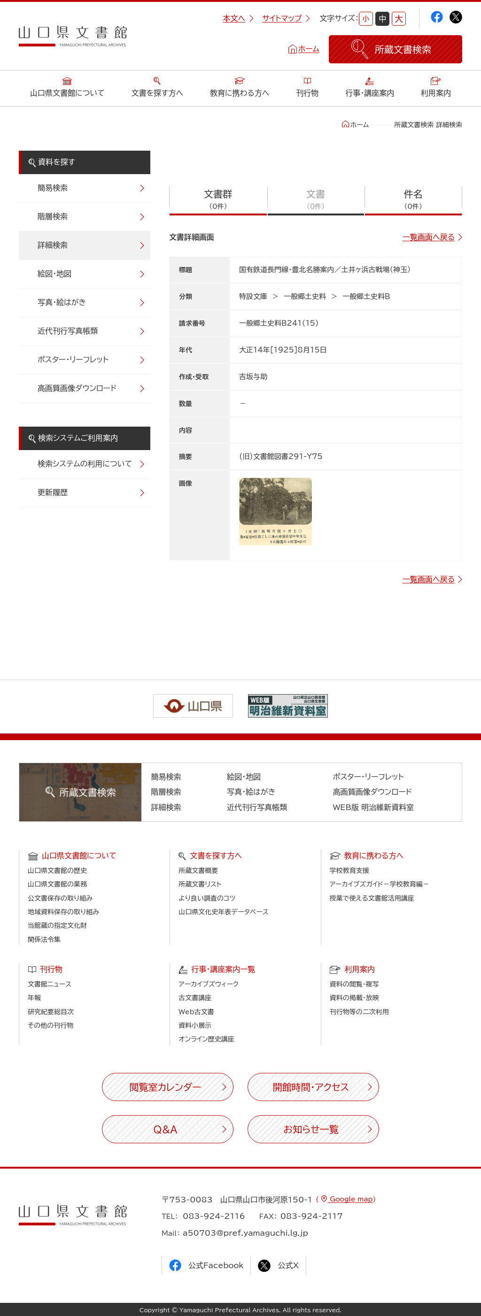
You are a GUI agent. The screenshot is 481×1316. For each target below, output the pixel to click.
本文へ (238, 18)
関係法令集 (44, 939)
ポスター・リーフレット (73, 359)
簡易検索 (53, 187)
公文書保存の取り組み (60, 898)
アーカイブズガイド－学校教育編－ (379, 884)
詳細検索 (53, 245)
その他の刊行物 (50, 1025)
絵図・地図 (54, 273)
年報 (34, 998)
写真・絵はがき (62, 302)
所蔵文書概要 (198, 870)
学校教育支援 (349, 870)
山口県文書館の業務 (57, 884)
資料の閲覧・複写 (354, 984)
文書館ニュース (49, 984)
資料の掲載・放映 (354, 998)
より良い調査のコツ (206, 898)
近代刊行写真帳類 (68, 331)
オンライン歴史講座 (206, 1039)
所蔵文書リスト (199, 884)
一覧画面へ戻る (429, 237)
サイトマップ (286, 18)
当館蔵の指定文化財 (57, 925)
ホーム (308, 49)
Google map (349, 1199)
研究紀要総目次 (51, 1012)
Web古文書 (196, 1012)
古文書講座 (194, 998)
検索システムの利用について (85, 463)
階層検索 (53, 216)
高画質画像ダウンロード (77, 388)
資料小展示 (194, 1025)
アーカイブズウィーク (208, 984)
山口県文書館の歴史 (57, 870)
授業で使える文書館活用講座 (372, 898)
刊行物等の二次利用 (359, 1012)
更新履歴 (53, 492)
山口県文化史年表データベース (223, 912)
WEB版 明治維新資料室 (373, 807)
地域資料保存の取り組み (63, 912)
